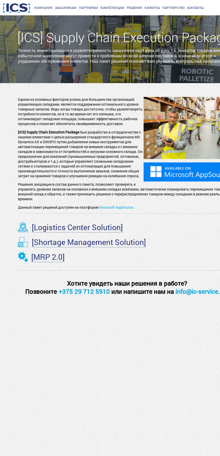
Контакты (195, 8)
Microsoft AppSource (116, 207)
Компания (43, 8)
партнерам (88, 8)
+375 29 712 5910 (84, 291)
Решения (134, 8)
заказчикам (65, 8)
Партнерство (173, 8)
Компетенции (112, 8)
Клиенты (152, 8)
